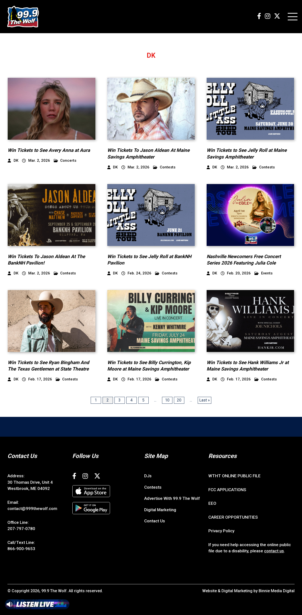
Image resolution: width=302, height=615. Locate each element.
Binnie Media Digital (277, 590)
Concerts (65, 160)
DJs (148, 475)
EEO (212, 503)
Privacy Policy (221, 530)
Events (263, 273)
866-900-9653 (21, 548)
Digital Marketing (160, 509)
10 (167, 400)
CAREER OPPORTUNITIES (233, 517)
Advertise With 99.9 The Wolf (172, 498)
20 (179, 400)
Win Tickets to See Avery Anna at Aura (49, 150)
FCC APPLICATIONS (227, 489)
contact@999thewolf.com (32, 508)
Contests (164, 167)
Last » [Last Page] (204, 400)
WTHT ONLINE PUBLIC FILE (234, 475)
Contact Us (154, 520)
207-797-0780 (21, 528)
